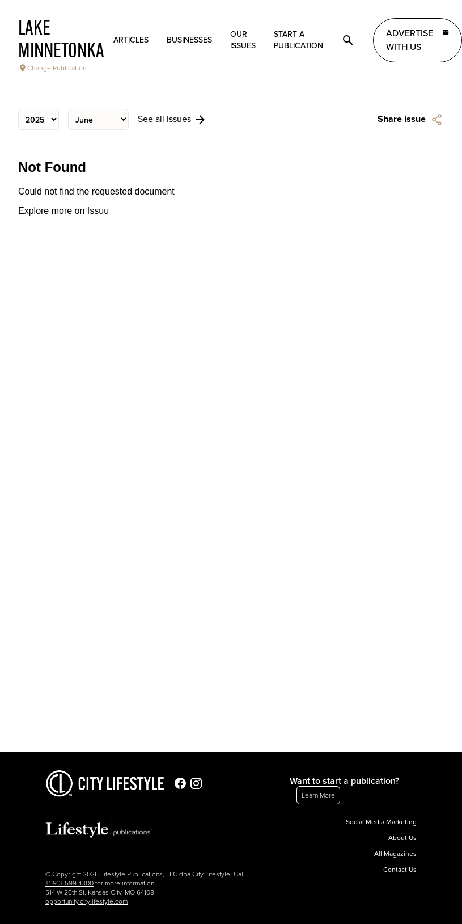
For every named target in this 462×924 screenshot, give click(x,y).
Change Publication (52, 68)
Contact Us (400, 870)
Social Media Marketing (381, 822)
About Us (402, 838)
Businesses (189, 40)
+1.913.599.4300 (69, 883)
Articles (131, 40)
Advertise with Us (417, 40)
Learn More (318, 795)
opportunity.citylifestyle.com (86, 901)
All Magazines (395, 854)
